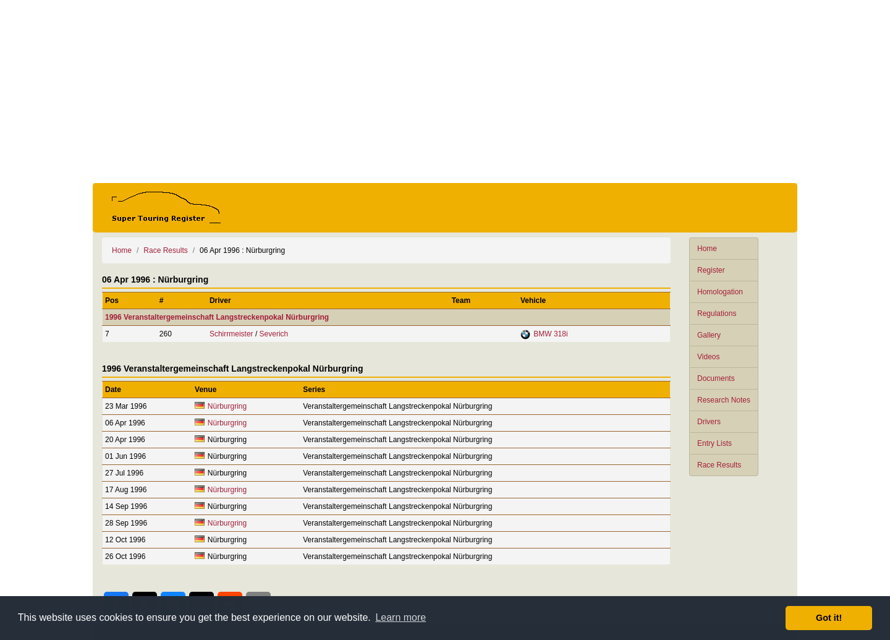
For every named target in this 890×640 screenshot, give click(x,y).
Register (711, 270)
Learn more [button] (400, 617)
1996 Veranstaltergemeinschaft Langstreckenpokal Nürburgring (217, 317)
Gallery (709, 335)
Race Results (719, 465)
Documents (716, 378)
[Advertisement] (445, 91)
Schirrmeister (231, 334)
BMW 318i (550, 334)
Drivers (709, 421)
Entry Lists (714, 443)
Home (707, 248)
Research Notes (723, 400)
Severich (274, 334)
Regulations (716, 313)
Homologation (720, 292)
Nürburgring (227, 406)
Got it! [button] (829, 618)
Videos (708, 356)
